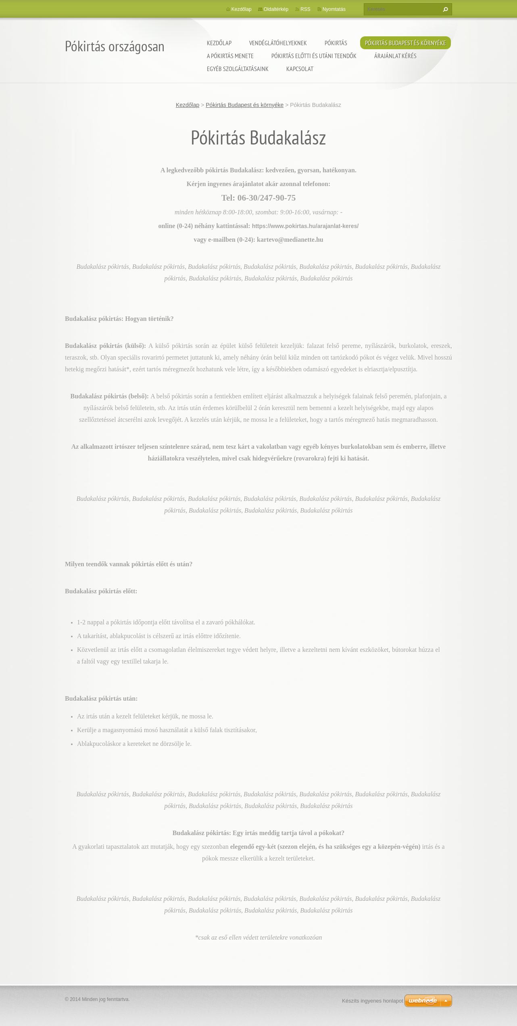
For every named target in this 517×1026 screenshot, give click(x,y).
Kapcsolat (299, 69)
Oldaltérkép (276, 9)
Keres (444, 9)
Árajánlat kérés (395, 56)
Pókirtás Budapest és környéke (405, 43)
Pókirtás (336, 43)
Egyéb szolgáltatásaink (238, 69)
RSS (305, 9)
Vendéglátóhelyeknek (278, 43)
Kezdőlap (219, 43)
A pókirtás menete (230, 56)
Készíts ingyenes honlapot (372, 1001)
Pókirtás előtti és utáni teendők (313, 56)
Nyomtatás (334, 9)
